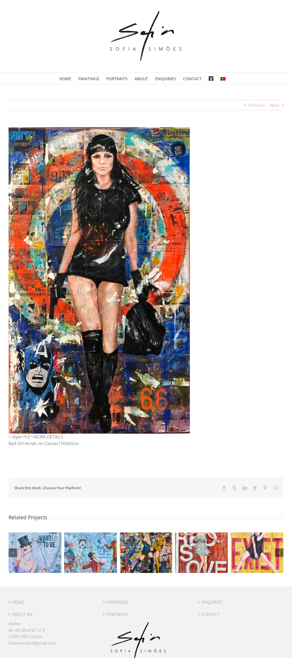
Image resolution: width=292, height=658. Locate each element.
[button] (13, 552)
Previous (256, 105)
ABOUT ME (22, 614)
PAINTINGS (117, 602)
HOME (18, 602)
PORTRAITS (117, 614)
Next (274, 105)
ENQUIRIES (211, 602)
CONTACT (210, 614)
